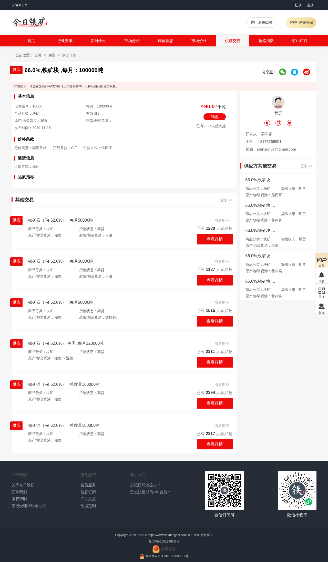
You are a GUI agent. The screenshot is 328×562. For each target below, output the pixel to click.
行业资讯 (65, 40)
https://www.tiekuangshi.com (167, 535)
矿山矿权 (300, 40)
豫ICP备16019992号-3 (164, 541)
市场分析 (132, 40)
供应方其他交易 (260, 166)
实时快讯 (98, 40)
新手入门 (138, 474)
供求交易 (232, 40)
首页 (31, 40)
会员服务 (88, 485)
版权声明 (19, 499)
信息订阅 (88, 492)
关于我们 (19, 474)
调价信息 (165, 40)
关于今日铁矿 (23, 485)
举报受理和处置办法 (29, 506)
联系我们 (19, 492)
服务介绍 (88, 474)
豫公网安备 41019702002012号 (167, 556)
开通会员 (301, 23)
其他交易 (24, 200)
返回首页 (20, 5)
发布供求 (261, 23)
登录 (298, 5)
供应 (51, 55)
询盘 (214, 117)
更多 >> (226, 200)
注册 (310, 5)
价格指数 (266, 40)
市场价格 (199, 40)
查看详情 (215, 239)
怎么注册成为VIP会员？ (150, 492)
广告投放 (88, 499)
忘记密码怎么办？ (145, 485)
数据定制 (88, 506)
